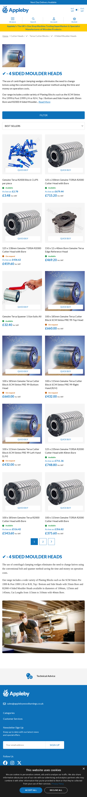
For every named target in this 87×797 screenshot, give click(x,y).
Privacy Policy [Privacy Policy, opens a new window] (58, 783)
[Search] (33, 18)
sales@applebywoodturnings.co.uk (25, 703)
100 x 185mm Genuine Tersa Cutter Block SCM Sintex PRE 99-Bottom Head (20, 384)
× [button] (83, 769)
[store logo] (15, 10)
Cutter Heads (17, 36)
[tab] (43, 714)
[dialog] (43, 781)
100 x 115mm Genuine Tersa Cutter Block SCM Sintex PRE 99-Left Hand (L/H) (21, 453)
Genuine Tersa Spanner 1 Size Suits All (21, 316)
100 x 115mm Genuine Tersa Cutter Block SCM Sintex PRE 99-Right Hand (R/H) (63, 384)
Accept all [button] (31, 790)
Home (5, 36)
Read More (44, 101)
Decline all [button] (56, 790)
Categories (9, 713)
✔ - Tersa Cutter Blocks (37, 36)
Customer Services (13, 718)
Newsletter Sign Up (13, 727)
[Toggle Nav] (12, 18)
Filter (43, 115)
